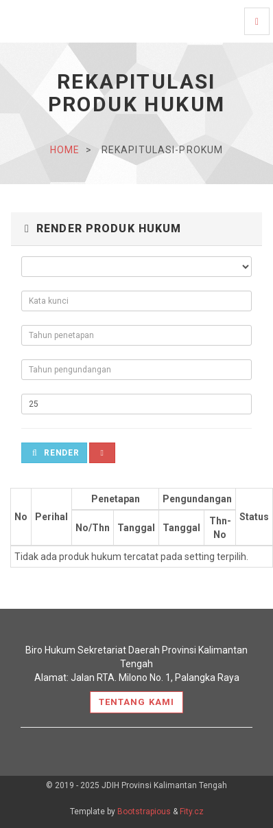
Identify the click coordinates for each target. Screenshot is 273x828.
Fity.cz (192, 811)
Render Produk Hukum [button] (103, 228)
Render (56, 453)
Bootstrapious (144, 811)
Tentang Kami (136, 702)
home (65, 149)
